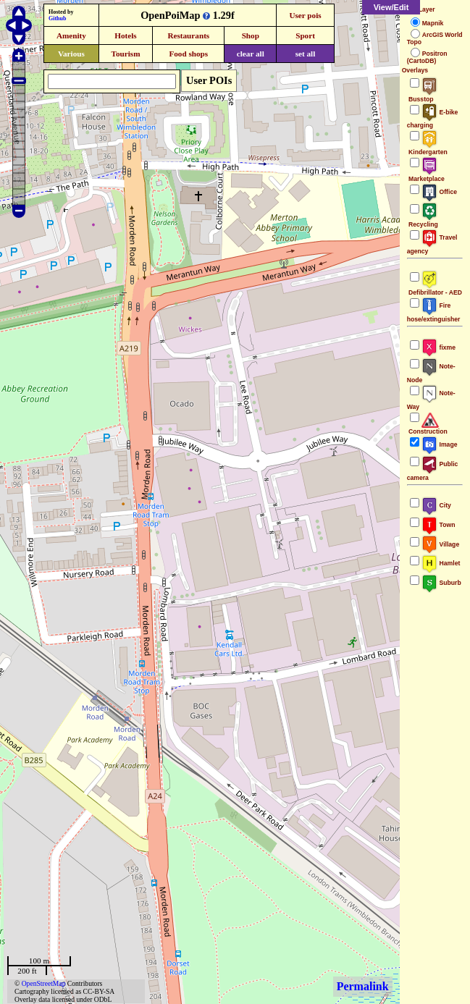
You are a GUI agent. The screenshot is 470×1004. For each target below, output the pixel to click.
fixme (438, 347)
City (436, 505)
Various (71, 53)
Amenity (71, 35)
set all (305, 53)
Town (438, 524)
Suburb (441, 582)
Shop (250, 35)
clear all (250, 53)
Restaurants (188, 35)
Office (439, 191)
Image (439, 444)
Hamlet (441, 563)
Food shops (188, 53)
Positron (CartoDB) (427, 57)
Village (440, 544)
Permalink (363, 986)
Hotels (125, 35)
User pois (305, 15)
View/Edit (391, 7)
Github (57, 18)
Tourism (125, 53)
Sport (305, 35)
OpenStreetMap (44, 983)
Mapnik (433, 23)
